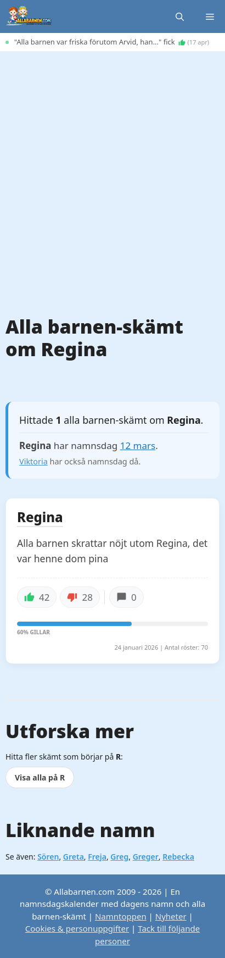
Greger (146, 856)
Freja (97, 856)
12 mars (137, 445)
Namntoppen (121, 916)
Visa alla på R (40, 777)
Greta (73, 856)
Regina (40, 518)
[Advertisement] (112, 175)
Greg (119, 856)
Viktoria (33, 461)
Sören (48, 856)
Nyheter (171, 916)
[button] (180, 16)
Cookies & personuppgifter (77, 928)
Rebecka (178, 856)
